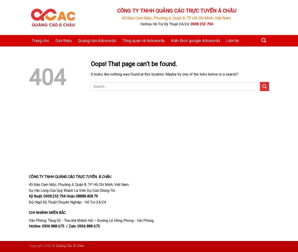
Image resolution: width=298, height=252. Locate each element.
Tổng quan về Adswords (143, 40)
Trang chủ (40, 40)
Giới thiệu (63, 40)
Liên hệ (232, 40)
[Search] (263, 40)
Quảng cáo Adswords (97, 40)
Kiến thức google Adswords (195, 40)
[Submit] (264, 86)
